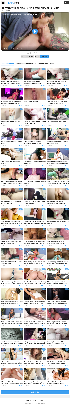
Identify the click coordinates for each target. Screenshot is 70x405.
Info (22, 56)
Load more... (35, 392)
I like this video (28, 53)
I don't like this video (30, 53)
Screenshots (29, 56)
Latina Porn (33, 403)
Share (37, 56)
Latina (14, 3)
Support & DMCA (31, 400)
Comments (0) (45, 56)
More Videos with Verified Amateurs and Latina (35, 64)
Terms (42, 400)
